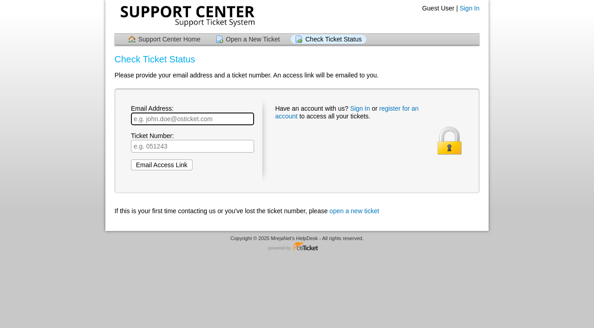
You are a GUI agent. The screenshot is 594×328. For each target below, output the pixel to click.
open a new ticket (354, 211)
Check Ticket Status (333, 39)
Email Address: (192, 115)
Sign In (469, 8)
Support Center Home (169, 39)
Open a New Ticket (253, 39)
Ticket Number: (192, 142)
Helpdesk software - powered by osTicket (297, 246)
